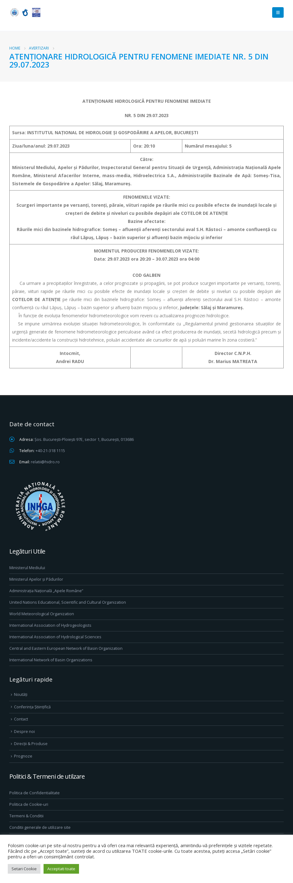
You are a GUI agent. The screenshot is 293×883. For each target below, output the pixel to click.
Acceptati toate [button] (61, 868)
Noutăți (20, 694)
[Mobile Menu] (278, 12)
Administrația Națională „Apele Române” (46, 590)
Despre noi (24, 731)
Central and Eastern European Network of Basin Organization (66, 648)
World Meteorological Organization (41, 613)
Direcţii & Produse (31, 743)
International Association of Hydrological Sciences (55, 637)
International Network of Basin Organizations (50, 660)
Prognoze (23, 756)
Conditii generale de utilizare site (40, 827)
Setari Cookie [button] (24, 868)
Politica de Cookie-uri (28, 804)
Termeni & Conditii (26, 816)
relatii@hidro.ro (45, 462)
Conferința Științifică (32, 707)
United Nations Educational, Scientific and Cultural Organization (67, 602)
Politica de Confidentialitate (34, 793)
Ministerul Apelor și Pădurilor (36, 579)
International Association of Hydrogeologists (50, 625)
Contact (21, 719)
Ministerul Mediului (27, 567)
